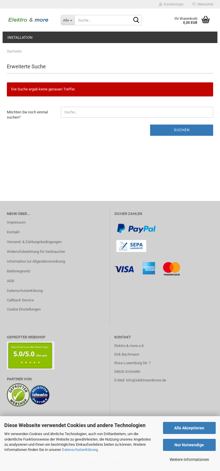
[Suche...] (67, 20)
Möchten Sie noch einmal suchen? (27, 115)
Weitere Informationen (189, 459)
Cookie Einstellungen (24, 309)
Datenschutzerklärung (80, 449)
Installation (19, 37)
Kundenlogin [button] (171, 4)
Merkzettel (202, 4)
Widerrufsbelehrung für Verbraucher (36, 251)
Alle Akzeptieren (189, 428)
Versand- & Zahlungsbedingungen (34, 242)
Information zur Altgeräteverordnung (36, 261)
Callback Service (20, 300)
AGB (10, 281)
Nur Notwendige (189, 445)
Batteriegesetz (18, 271)
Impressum (16, 222)
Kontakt (13, 232)
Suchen (182, 130)
